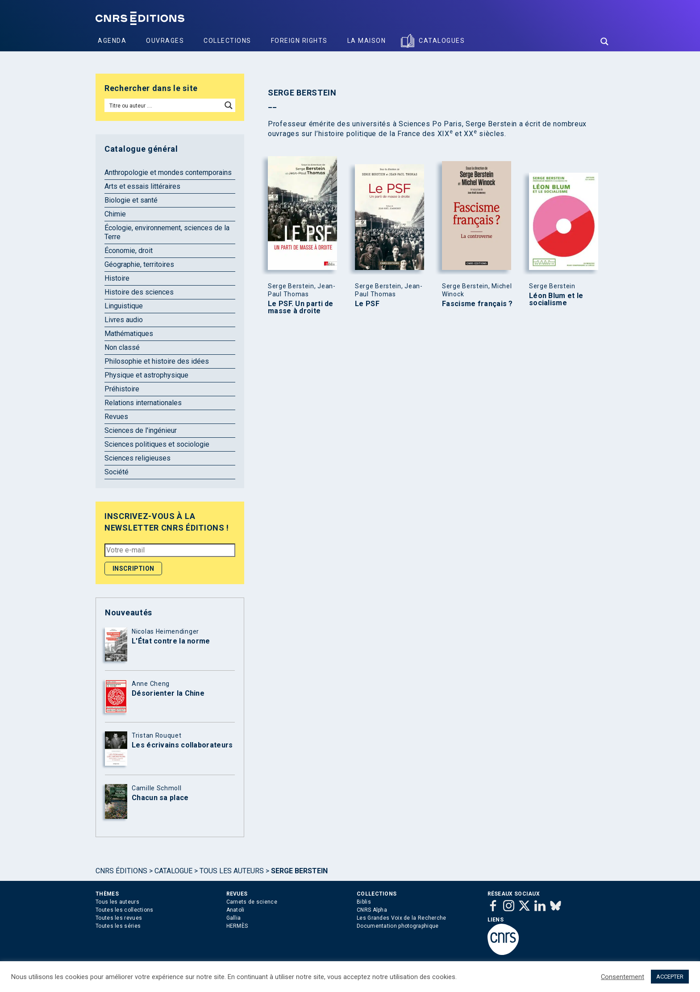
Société (116, 472)
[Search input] (163, 105)
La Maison (366, 40)
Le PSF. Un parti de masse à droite (300, 307)
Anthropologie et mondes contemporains (168, 172)
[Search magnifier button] (604, 41)
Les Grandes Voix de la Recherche (401, 918)
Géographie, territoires (139, 264)
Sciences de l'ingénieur (140, 430)
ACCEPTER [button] (669, 976)
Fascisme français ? (477, 303)
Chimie (115, 214)
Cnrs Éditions (121, 871)
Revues (116, 416)
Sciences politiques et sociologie (156, 444)
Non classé (122, 347)
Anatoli (235, 910)
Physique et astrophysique (146, 375)
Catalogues (442, 40)
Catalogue (173, 871)
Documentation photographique (397, 926)
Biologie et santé (131, 200)
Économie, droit (128, 250)
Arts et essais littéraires (142, 186)
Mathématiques (128, 333)
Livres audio (123, 319)
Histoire (116, 278)
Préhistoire (121, 389)
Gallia (233, 918)
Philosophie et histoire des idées (156, 361)
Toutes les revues (119, 918)
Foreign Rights (299, 40)
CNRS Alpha (372, 910)
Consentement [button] (622, 977)
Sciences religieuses (137, 458)
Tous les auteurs (232, 871)
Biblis (364, 902)
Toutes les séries (118, 926)
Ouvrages (165, 40)
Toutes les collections (125, 910)
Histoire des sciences (139, 292)
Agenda (112, 40)
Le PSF (367, 303)
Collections (227, 40)
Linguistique (123, 306)
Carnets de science (251, 902)
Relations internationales (143, 402)
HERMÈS (237, 926)
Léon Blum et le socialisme (556, 299)
